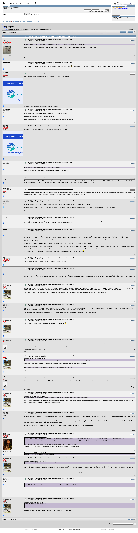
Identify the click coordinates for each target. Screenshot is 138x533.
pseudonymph (6, 62)
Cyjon (129, 400)
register (17, 7)
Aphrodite (5, 412)
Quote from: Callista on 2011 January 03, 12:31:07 (34, 396)
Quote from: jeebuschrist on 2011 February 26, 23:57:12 (36, 461)
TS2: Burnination (9, 26)
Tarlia (4, 284)
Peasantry (9, 27)
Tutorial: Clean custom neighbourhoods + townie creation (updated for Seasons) (29, 29)
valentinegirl (6, 200)
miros (4, 257)
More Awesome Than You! (11, 25)
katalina (5, 229)
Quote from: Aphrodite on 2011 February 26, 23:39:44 (35, 437)
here (43, 129)
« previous (131, 29)
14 (15, 32)
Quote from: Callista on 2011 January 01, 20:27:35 (34, 358)
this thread (61, 400)
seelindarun (6, 188)
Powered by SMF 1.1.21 (62, 529)
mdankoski (6, 176)
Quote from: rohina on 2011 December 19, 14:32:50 (35, 452)
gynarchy (5, 72)
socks (4, 478)
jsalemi (4, 39)
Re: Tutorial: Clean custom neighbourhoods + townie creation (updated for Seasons (50, 39)
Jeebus (5, 433)
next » (135, 29)
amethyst (121, 18)
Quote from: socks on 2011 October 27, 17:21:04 (34, 502)
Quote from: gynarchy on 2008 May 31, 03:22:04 (34, 165)
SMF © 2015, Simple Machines (74, 529)
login (14, 7)
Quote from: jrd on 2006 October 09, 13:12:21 (33, 482)
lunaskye (5, 217)
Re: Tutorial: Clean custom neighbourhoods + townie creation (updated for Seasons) (51, 200)
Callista (5, 339)
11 (9, 32)
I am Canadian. (28, 58)
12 (11, 32)
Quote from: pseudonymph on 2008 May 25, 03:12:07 (35, 42)
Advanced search (34, 14)
